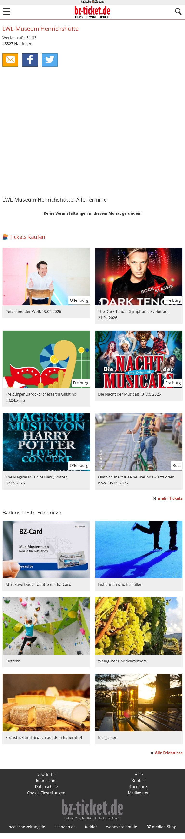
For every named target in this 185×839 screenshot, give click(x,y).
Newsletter (46, 775)
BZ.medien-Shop (161, 833)
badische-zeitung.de (27, 833)
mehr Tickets (170, 498)
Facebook (138, 787)
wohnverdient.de (121, 833)
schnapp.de (65, 833)
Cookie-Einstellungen (46, 793)
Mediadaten (139, 793)
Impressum (46, 781)
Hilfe (139, 775)
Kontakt (139, 781)
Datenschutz (46, 787)
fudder (91, 833)
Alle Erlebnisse (169, 753)
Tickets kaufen (27, 236)
